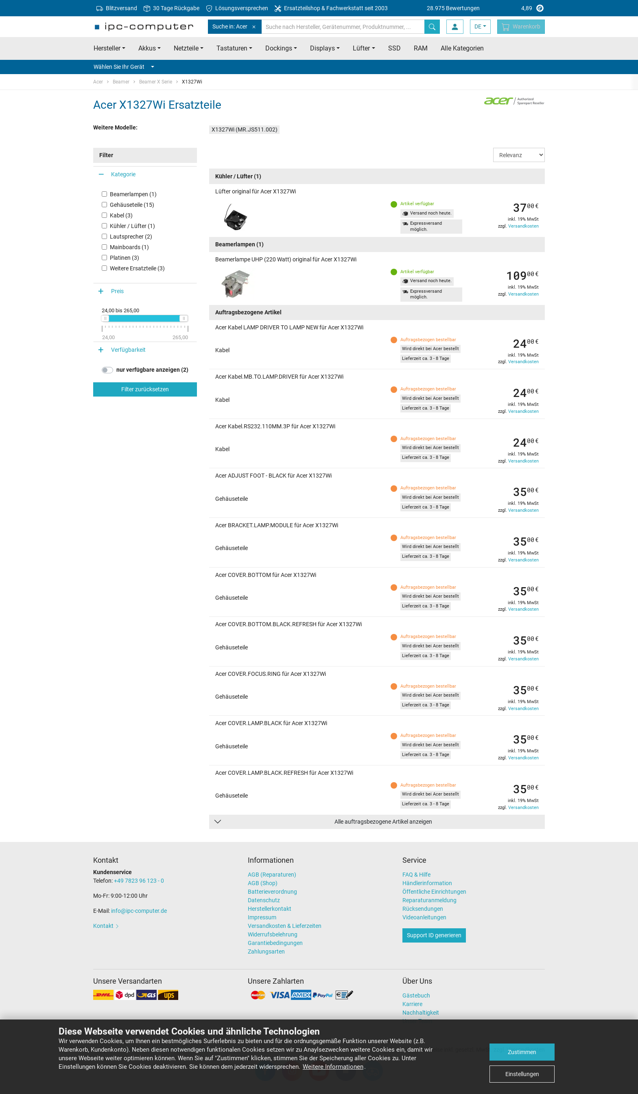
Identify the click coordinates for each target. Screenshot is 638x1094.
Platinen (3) (124, 257)
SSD (394, 48)
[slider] (105, 318)
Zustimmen (522, 1052)
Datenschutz (264, 900)
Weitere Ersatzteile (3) (137, 268)
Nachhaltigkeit (420, 1012)
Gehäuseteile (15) (132, 205)
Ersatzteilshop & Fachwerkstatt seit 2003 (331, 8)
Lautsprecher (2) (131, 236)
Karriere (412, 1004)
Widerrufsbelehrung (272, 934)
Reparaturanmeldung (429, 900)
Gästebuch (416, 995)
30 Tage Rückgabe (171, 8)
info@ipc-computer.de (139, 911)
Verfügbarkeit (128, 349)
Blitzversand (116, 8)
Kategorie (123, 174)
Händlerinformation (427, 883)
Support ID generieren (434, 935)
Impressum (262, 917)
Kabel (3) (121, 215)
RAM (421, 48)
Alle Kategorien (462, 48)
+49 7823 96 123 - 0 (139, 880)
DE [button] (477, 26)
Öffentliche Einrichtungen (434, 891)
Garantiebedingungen (275, 943)
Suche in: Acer (234, 26)
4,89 (486, 8)
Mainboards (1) (129, 247)
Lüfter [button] (361, 48)
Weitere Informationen (333, 1066)
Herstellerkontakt (269, 908)
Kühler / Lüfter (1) (132, 226)
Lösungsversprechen (237, 8)
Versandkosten (523, 226)
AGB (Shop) (262, 883)
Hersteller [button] (107, 48)
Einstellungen (522, 1074)
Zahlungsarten (266, 951)
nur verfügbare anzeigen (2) (152, 369)
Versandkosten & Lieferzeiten (284, 926)
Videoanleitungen (424, 917)
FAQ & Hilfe (416, 874)
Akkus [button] (147, 48)
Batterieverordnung (272, 891)
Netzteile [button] (186, 48)
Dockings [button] (278, 48)
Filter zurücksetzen (145, 389)
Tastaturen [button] (231, 48)
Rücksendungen (422, 908)
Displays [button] (322, 48)
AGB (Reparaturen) (272, 874)
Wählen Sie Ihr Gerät (124, 67)
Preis (117, 291)
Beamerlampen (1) (133, 194)
